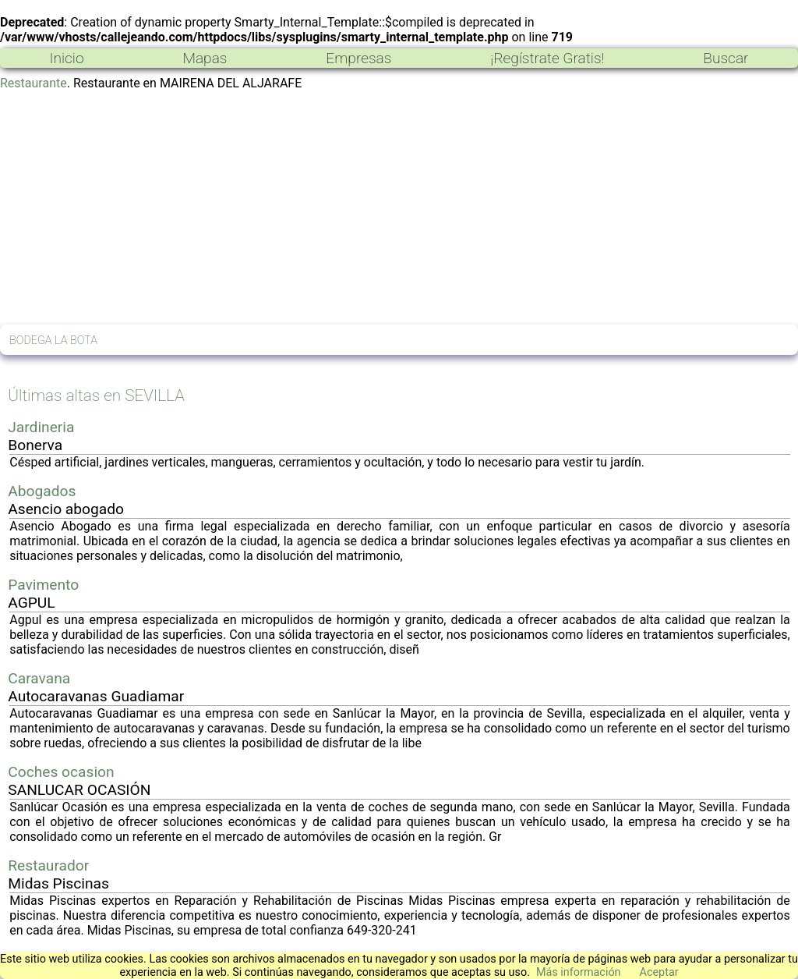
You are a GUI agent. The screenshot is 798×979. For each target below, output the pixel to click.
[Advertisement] (399, 207)
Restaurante (33, 83)
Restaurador (48, 865)
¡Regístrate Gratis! (547, 58)
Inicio (66, 58)
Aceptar (659, 972)
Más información (578, 972)
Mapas (204, 58)
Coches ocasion (61, 772)
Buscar (725, 58)
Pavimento (43, 585)
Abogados (42, 491)
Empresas (358, 58)
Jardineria (41, 427)
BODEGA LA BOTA (53, 340)
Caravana (39, 678)
